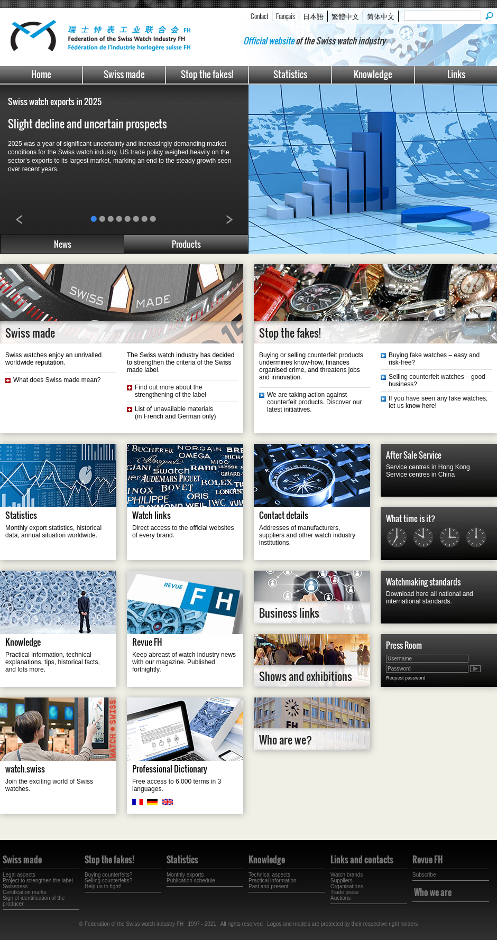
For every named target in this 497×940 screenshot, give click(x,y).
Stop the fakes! (207, 74)
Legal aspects (19, 875)
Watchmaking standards (423, 582)
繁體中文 (345, 16)
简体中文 (380, 16)
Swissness (15, 886)
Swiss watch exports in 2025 (55, 101)
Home (41, 74)
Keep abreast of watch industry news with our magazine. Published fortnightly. (184, 662)
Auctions (340, 898)
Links (456, 74)
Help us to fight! (103, 886)
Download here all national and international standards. (429, 597)
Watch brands (346, 875)
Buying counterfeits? (109, 875)
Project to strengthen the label (38, 880)
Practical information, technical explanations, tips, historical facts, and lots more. (52, 662)
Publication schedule (191, 880)
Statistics (290, 74)
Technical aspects (269, 875)
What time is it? (410, 518)
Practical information (272, 880)
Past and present (268, 886)
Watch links (151, 515)
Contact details (283, 515)
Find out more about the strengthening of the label (170, 391)
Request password (406, 678)
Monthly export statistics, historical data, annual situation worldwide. (53, 531)
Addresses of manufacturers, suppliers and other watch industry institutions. (307, 535)
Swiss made (124, 74)
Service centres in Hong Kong (428, 467)
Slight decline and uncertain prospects (88, 124)
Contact (259, 16)
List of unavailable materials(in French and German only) (175, 412)
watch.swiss (25, 768)
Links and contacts (361, 859)
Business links (289, 613)
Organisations (346, 886)
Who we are (433, 892)
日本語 (313, 16)
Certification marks (25, 892)
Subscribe (424, 875)
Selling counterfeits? (108, 880)
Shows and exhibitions (305, 676)
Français (285, 16)
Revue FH (147, 642)
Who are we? (285, 740)
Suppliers (341, 880)
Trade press (344, 892)
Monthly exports (185, 875)
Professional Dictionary (169, 768)
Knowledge (373, 74)
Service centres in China (420, 474)
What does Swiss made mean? (56, 380)
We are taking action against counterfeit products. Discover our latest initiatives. (314, 402)
